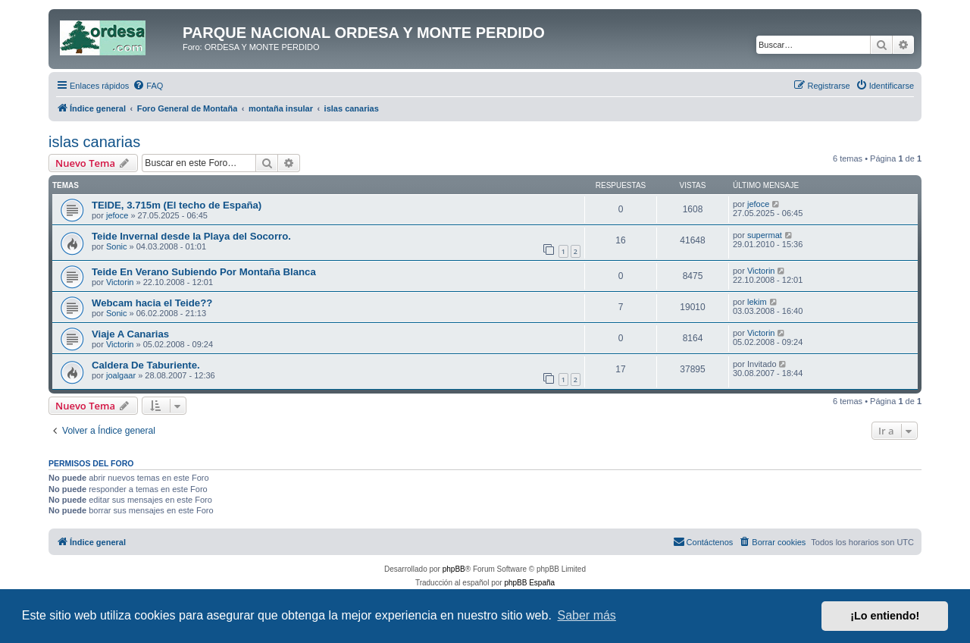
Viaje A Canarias (130, 334)
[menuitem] (148, 86)
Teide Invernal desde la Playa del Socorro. (191, 236)
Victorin (119, 282)
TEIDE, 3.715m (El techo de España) (176, 205)
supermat (764, 235)
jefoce (117, 215)
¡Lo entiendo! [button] (884, 616)
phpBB (454, 569)
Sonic (116, 246)
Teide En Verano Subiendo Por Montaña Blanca (204, 272)
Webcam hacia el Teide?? (152, 303)
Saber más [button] (587, 615)
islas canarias (94, 141)
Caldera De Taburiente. (146, 365)
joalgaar (121, 375)
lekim (757, 301)
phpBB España (529, 583)
